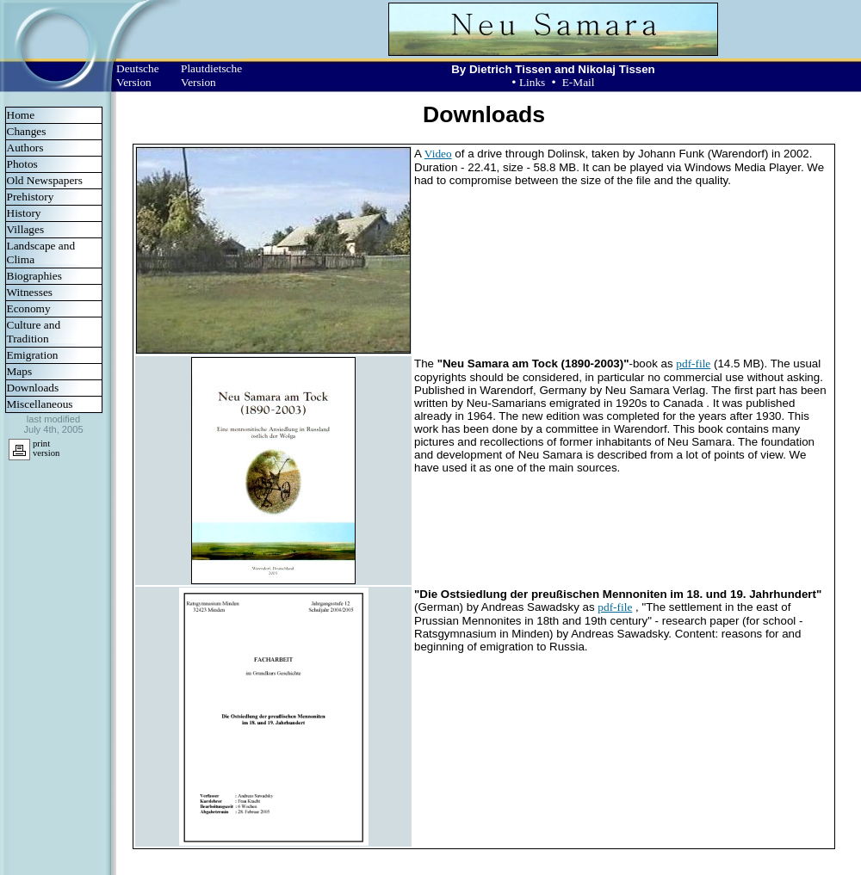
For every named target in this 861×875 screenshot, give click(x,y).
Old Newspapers (45, 180)
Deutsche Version (137, 75)
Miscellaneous (40, 403)
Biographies (34, 275)
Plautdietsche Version (211, 75)
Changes (26, 131)
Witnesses (30, 292)
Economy (29, 308)
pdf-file (693, 363)
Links (532, 82)
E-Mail (578, 82)
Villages (26, 229)
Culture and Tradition (34, 331)
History (24, 212)
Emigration (33, 354)
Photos (22, 163)
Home (21, 114)
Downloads (33, 387)
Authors (25, 147)
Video (438, 153)
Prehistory (30, 196)
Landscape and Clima (41, 252)
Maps (20, 371)
